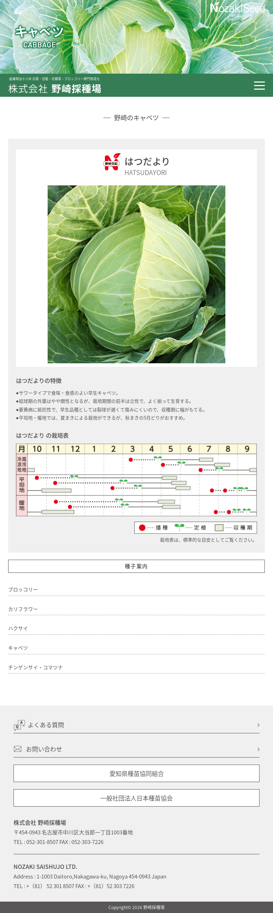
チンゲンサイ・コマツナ (35, 667)
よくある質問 (46, 724)
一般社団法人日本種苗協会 (136, 797)
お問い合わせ (44, 748)
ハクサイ (18, 628)
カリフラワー (23, 608)
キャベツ (18, 647)
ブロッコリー (23, 589)
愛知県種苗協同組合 (136, 773)
